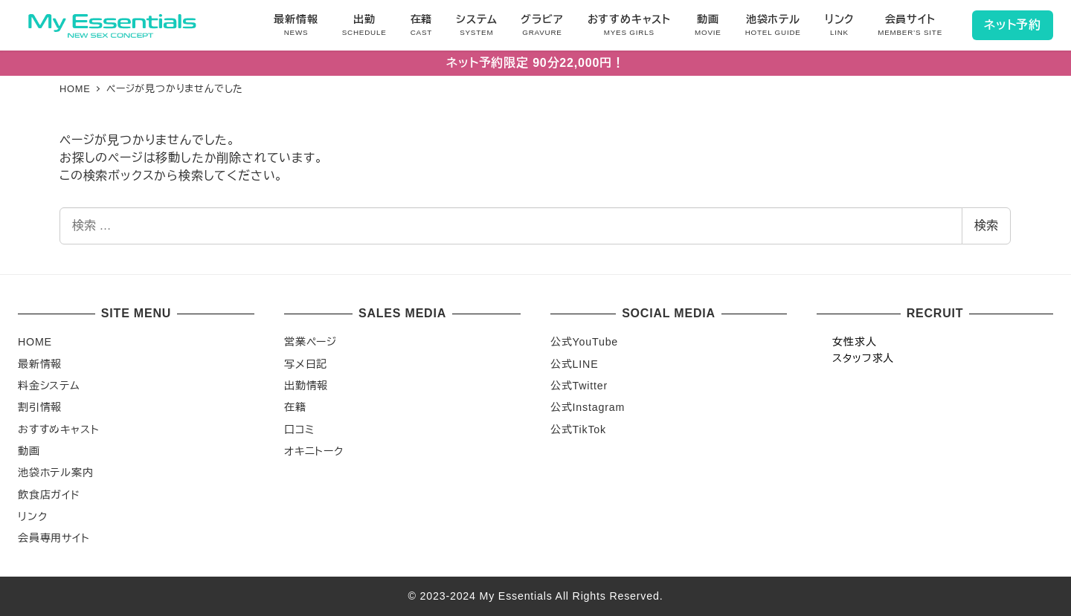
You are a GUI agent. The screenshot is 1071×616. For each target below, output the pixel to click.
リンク (32, 516)
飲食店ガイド (49, 495)
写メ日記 (305, 364)
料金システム (49, 386)
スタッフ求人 (863, 358)
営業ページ (310, 342)
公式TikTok (578, 429)
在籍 (295, 407)
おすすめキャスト (58, 429)
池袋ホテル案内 (56, 473)
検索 (986, 225)
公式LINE (574, 364)
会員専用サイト (54, 538)
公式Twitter (579, 386)
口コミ (299, 429)
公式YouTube (584, 342)
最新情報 (40, 364)
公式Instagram (587, 407)
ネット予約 (1012, 25)
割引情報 (40, 407)
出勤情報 (306, 386)
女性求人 (854, 342)
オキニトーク (314, 451)
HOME (35, 342)
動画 (29, 451)
